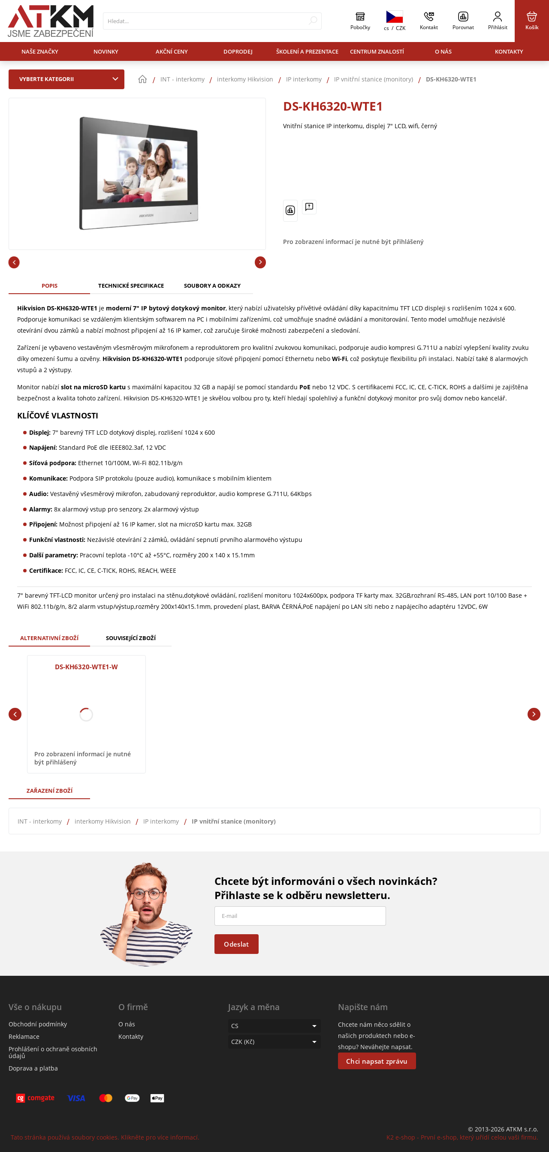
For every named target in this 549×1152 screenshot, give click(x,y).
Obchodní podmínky (38, 1024)
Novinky (106, 51)
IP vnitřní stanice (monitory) (234, 821)
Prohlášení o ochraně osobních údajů (53, 1052)
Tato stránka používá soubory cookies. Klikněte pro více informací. (105, 1137)
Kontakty (509, 51)
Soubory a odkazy (212, 285)
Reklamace (24, 1036)
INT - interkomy (40, 821)
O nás (443, 51)
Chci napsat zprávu (376, 1061)
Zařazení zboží (49, 790)
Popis (49, 285)
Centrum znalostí (377, 51)
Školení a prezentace (307, 51)
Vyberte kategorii (70, 79)
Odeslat (236, 944)
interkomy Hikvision (103, 821)
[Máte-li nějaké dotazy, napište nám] (309, 207)
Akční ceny (172, 51)
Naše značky (39, 51)
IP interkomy (161, 821)
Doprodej (238, 51)
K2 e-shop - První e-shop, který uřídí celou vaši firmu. (462, 1137)
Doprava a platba (33, 1068)
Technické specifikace (131, 285)
